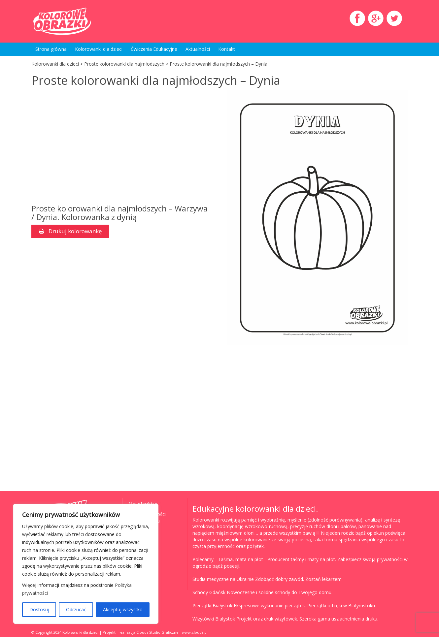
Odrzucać (76, 609)
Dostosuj (39, 609)
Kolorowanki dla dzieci (98, 49)
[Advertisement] (86, 150)
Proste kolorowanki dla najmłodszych (124, 64)
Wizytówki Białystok (213, 619)
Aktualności (198, 49)
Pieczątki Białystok (212, 605)
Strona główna (51, 49)
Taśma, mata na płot (240, 559)
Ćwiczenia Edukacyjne (154, 49)
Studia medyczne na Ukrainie (223, 579)
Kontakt (226, 49)
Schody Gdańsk (208, 592)
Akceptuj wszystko (123, 609)
